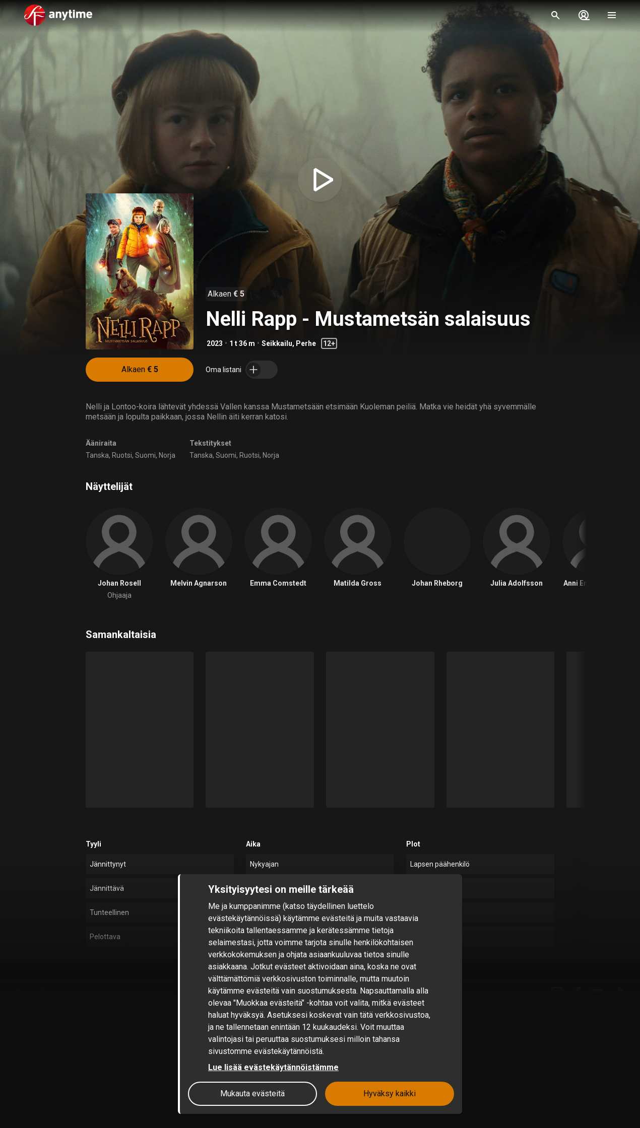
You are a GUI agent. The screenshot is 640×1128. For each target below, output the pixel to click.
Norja (167, 455)
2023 (215, 343)
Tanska (97, 455)
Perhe (306, 343)
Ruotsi (122, 455)
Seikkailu (277, 343)
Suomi (145, 455)
